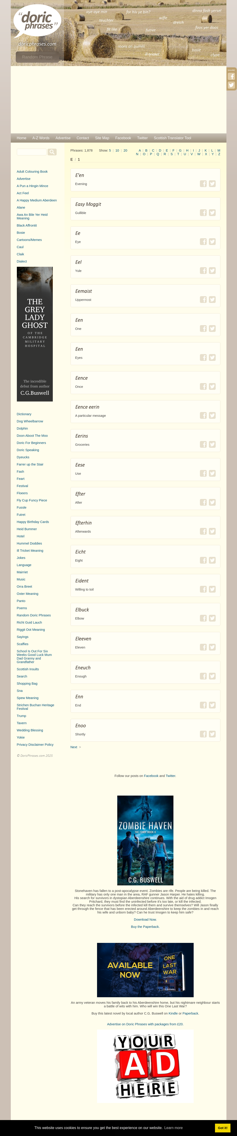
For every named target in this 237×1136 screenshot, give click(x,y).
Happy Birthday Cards (33, 522)
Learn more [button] (173, 1128)
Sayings (23, 637)
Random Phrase (37, 57)
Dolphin (22, 428)
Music (21, 579)
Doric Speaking (28, 450)
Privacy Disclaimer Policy (35, 744)
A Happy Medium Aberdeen (37, 200)
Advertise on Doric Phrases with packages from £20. (145, 1024)
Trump (21, 716)
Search (22, 676)
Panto (21, 601)
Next (74, 747)
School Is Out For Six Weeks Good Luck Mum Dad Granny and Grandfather (34, 656)
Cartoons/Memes (29, 240)
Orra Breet (24, 586)
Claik (20, 254)
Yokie (21, 737)
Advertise (63, 138)
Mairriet (22, 572)
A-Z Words (40, 138)
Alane (21, 207)
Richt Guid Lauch (29, 622)
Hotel (20, 536)
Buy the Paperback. (145, 927)
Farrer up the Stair (30, 464)
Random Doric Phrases (34, 615)
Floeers (22, 493)
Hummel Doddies (29, 543)
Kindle (173, 1013)
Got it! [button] (222, 1128)
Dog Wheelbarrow (30, 421)
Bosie (21, 232)
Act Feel (23, 193)
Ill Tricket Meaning (30, 550)
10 (117, 150)
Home (22, 138)
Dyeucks (23, 457)
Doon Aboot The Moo (32, 435)
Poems (22, 608)
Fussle (22, 507)
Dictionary (24, 414)
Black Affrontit (27, 225)
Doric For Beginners (31, 443)
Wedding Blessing (30, 730)
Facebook (123, 138)
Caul (20, 247)
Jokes (21, 558)
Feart (20, 479)
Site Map (102, 138)
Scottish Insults (28, 669)
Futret (21, 514)
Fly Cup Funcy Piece (32, 500)
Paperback (190, 1013)
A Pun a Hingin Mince (32, 186)
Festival (22, 486)
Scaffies (23, 644)
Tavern (22, 723)
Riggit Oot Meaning (31, 629)
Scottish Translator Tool (172, 138)
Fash (20, 471)
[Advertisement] (118, 99)
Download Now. (145, 919)
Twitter (142, 138)
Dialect (22, 261)
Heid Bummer (27, 529)
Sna (20, 691)
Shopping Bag (27, 683)
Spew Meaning (28, 698)
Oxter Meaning (27, 594)
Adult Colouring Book (32, 171)
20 (125, 150)
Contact (83, 138)
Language (24, 565)
